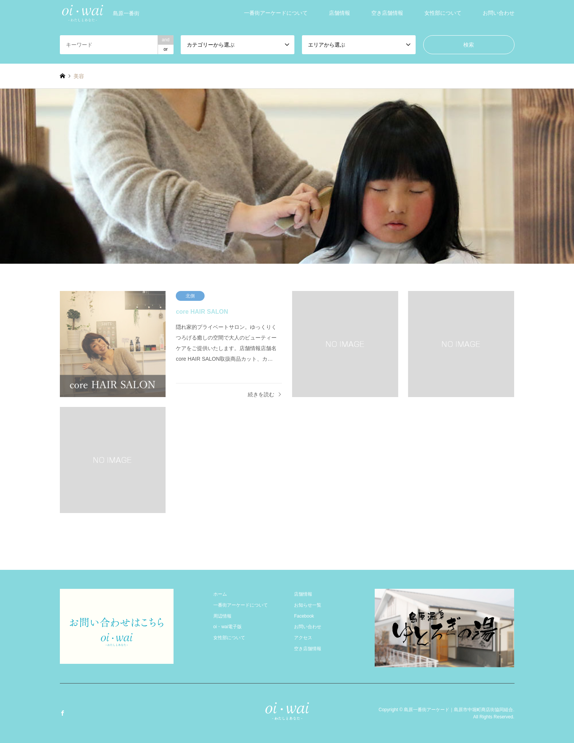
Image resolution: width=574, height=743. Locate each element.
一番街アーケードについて (276, 13)
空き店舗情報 (387, 13)
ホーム (220, 594)
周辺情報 (222, 616)
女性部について (442, 13)
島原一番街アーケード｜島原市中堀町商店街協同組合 (458, 709)
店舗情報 (339, 13)
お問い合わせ (499, 13)
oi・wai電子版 (227, 626)
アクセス (303, 637)
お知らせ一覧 (307, 605)
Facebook (304, 616)
